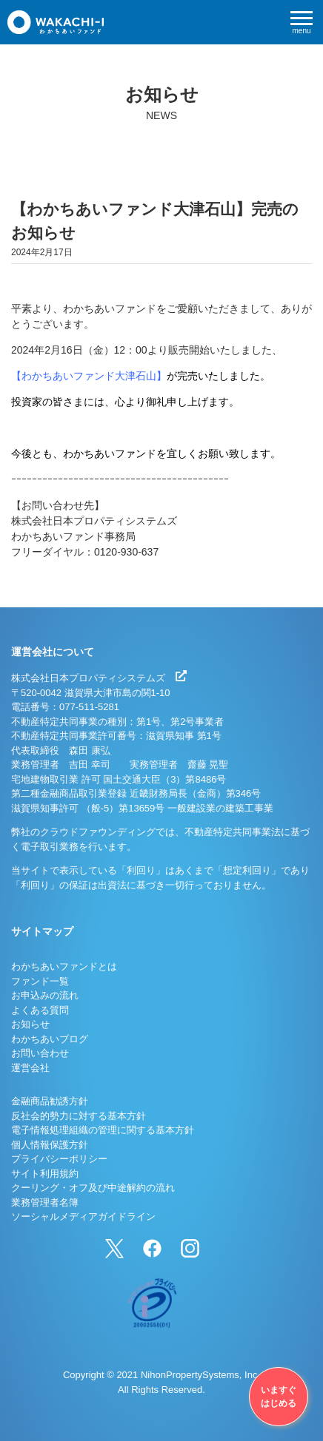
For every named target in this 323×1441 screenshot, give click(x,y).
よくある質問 (40, 1010)
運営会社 (30, 1067)
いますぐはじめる (278, 1396)
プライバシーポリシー (59, 1158)
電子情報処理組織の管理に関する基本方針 (102, 1129)
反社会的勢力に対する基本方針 (78, 1115)
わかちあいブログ (49, 1039)
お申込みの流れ (45, 995)
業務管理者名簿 (45, 1202)
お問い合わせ (40, 1053)
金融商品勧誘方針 (49, 1101)
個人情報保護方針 (49, 1144)
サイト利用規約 (45, 1173)
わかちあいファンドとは (64, 966)
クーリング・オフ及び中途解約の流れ (93, 1187)
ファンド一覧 (40, 981)
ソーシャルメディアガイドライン (83, 1216)
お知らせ (30, 1024)
